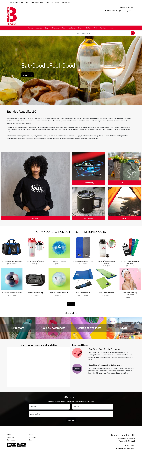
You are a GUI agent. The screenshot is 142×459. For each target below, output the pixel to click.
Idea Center (66, 2)
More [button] (111, 28)
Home (10, 2)
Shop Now (27, 75)
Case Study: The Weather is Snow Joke (105, 365)
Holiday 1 (57, 2)
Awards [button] (39, 28)
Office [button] (88, 28)
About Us (16, 2)
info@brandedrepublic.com (125, 11)
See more (71, 304)
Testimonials (34, 2)
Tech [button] (95, 28)
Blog (41, 2)
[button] (10, 70)
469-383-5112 (110, 11)
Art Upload (25, 2)
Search (31, 434)
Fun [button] (63, 28)
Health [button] (80, 28)
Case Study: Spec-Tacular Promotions (104, 349)
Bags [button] (46, 28)
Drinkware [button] (55, 28)
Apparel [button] (30, 28)
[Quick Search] (101, 33)
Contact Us (49, 2)
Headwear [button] (71, 28)
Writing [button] (103, 28)
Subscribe (71, 420)
